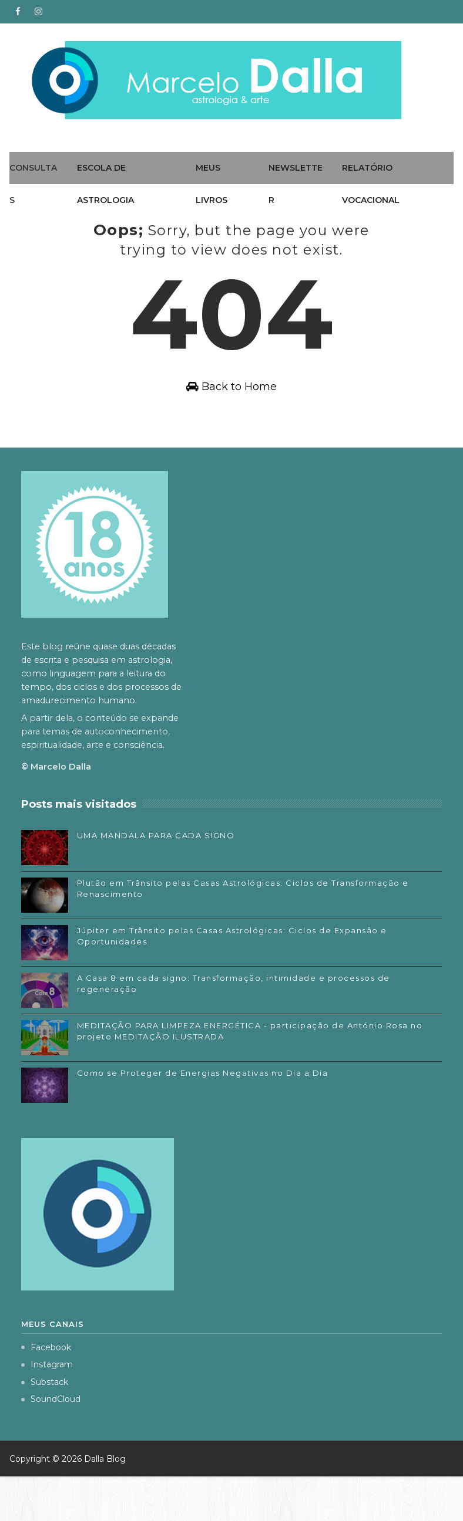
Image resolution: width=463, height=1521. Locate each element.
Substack (44, 1426)
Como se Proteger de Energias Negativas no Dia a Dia (202, 1117)
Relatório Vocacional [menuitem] (371, 183)
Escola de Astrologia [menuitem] (105, 183)
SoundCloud (50, 1443)
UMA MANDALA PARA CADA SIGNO (156, 880)
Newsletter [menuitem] (296, 183)
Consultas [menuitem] (33, 183)
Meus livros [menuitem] (211, 183)
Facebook (46, 1391)
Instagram (47, 1409)
